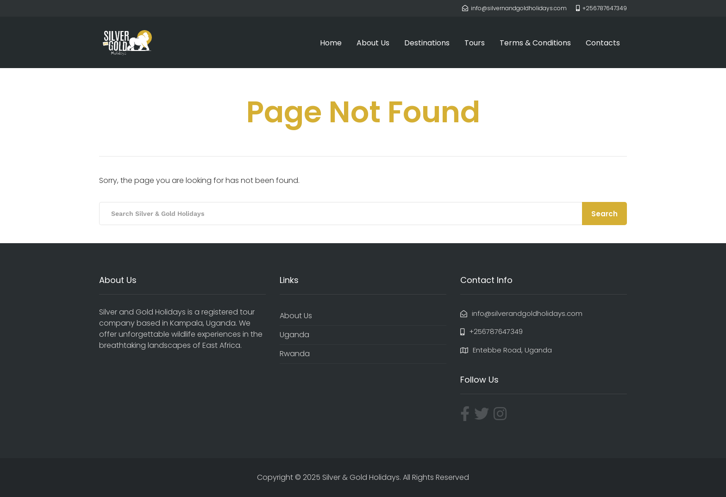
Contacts (603, 43)
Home (331, 43)
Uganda (294, 334)
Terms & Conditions (535, 43)
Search (604, 214)
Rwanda (295, 353)
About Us (373, 43)
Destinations (427, 43)
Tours (474, 43)
